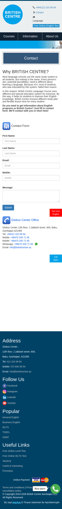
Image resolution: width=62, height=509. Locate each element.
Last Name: (8, 148)
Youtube (9, 403)
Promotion (7, 471)
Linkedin (9, 397)
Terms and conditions (13, 487)
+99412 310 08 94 (16, 234)
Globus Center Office (25, 220)
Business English (11, 422)
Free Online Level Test (14, 451)
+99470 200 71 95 (20, 237)
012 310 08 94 (14, 361)
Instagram (10, 391)
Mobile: (6, 172)
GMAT (5, 437)
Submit (8, 207)
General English (10, 417)
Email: (5, 160)
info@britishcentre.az (20, 247)
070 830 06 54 (18, 366)
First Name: (8, 135)
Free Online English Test (46, 25)
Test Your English (56, 212)
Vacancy (6, 461)
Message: (7, 187)
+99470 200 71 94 (23, 244)
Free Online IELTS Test (14, 456)
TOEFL (6, 432)
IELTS (5, 427)
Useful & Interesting (12, 466)
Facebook (9, 385)
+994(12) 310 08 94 (46, 7)
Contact (40, 12)
